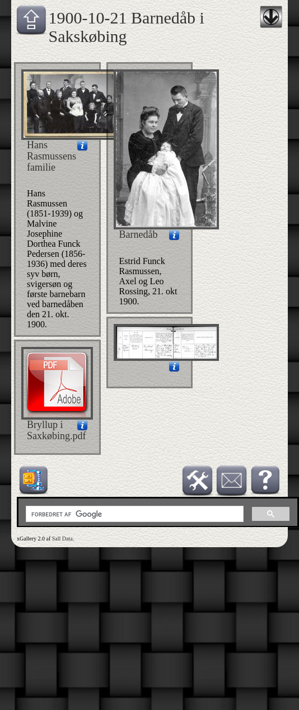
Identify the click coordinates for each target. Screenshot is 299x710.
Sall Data (62, 538)
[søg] (133, 514)
